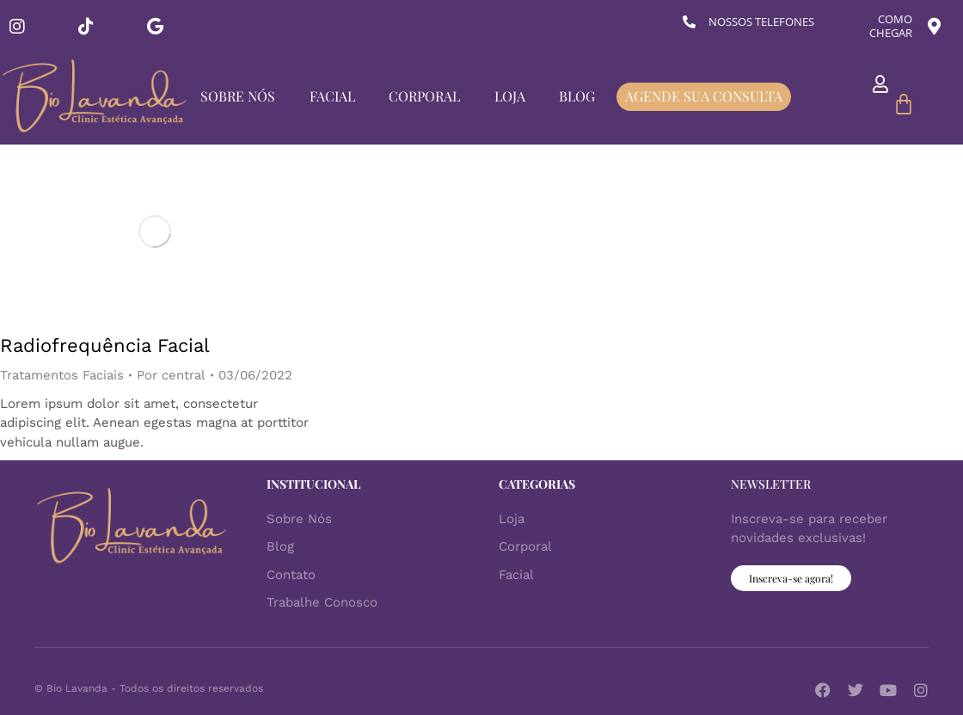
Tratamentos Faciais (62, 375)
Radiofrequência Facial (105, 345)
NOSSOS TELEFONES (761, 21)
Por (171, 375)
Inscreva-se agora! (791, 578)
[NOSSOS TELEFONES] (689, 21)
